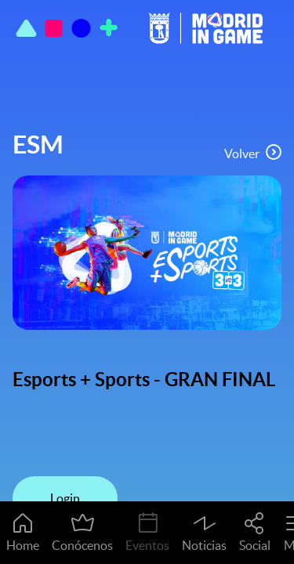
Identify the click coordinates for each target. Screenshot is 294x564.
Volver (252, 152)
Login (65, 498)
